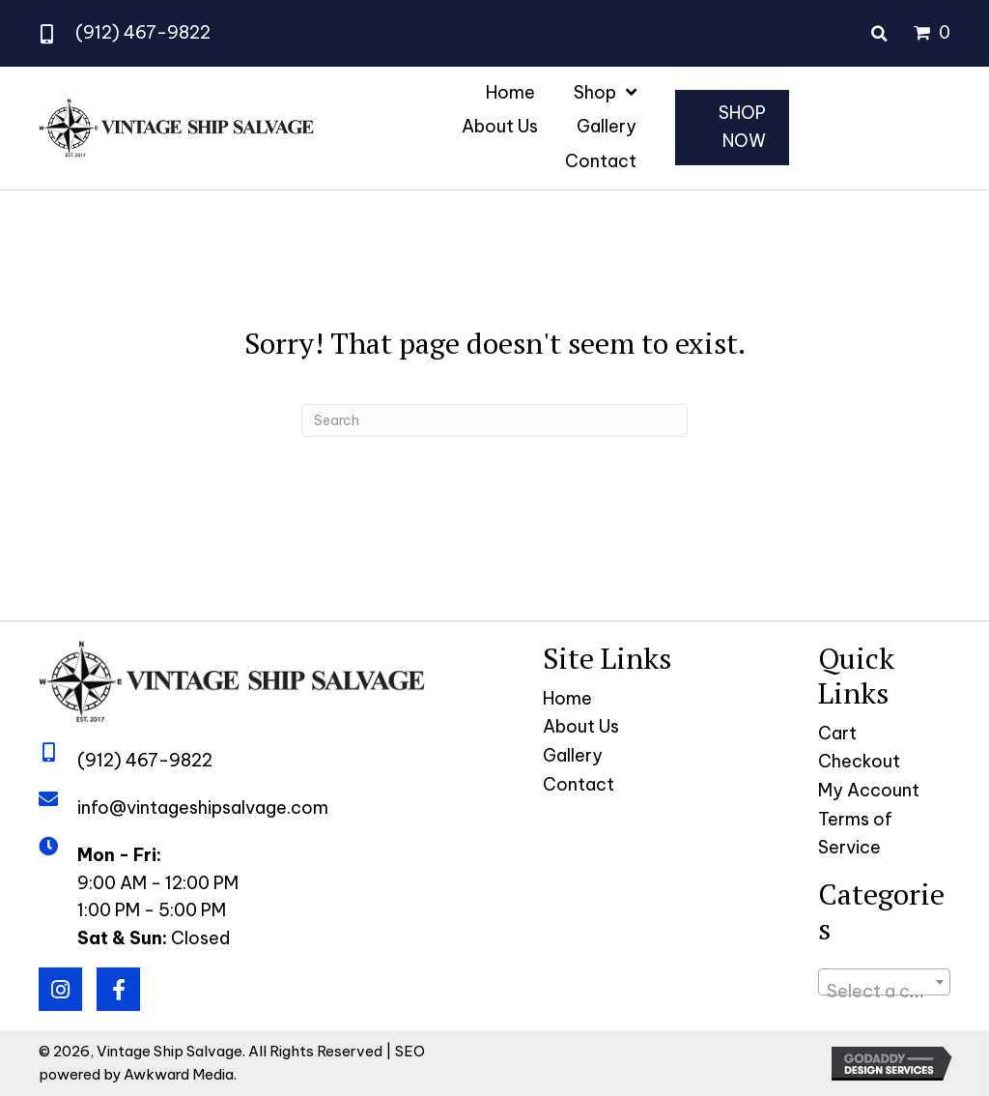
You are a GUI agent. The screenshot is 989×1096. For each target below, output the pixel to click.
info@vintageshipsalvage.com (202, 807)
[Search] (494, 420)
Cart (837, 733)
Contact (578, 784)
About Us (581, 726)
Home (567, 698)
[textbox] (884, 991)
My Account (868, 790)
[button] (60, 989)
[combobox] (884, 981)
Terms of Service (855, 833)
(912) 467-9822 (143, 32)
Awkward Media (179, 1074)
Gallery (573, 755)
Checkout (859, 761)
